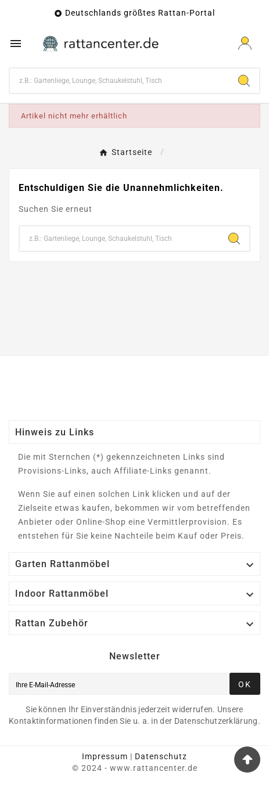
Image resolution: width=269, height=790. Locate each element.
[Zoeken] (119, 80)
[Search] (244, 80)
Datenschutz (161, 756)
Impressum (105, 756)
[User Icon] (245, 43)
